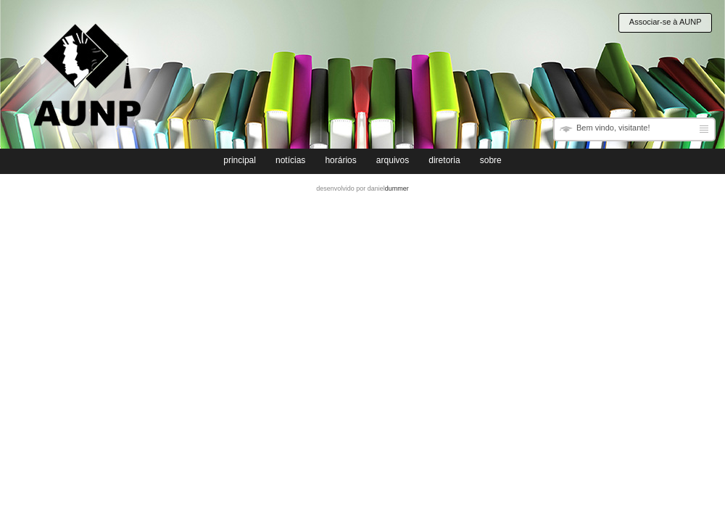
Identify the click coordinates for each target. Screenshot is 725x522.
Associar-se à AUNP (665, 21)
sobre (491, 160)
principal (239, 160)
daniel (388, 188)
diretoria (444, 160)
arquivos (392, 160)
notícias (290, 160)
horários (340, 160)
